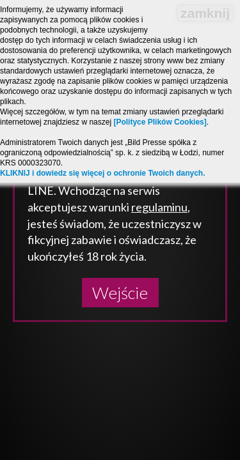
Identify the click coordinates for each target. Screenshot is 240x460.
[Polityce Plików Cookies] (159, 122)
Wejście (120, 292)
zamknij (205, 13)
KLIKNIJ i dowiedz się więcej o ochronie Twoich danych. (102, 173)
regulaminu (159, 207)
